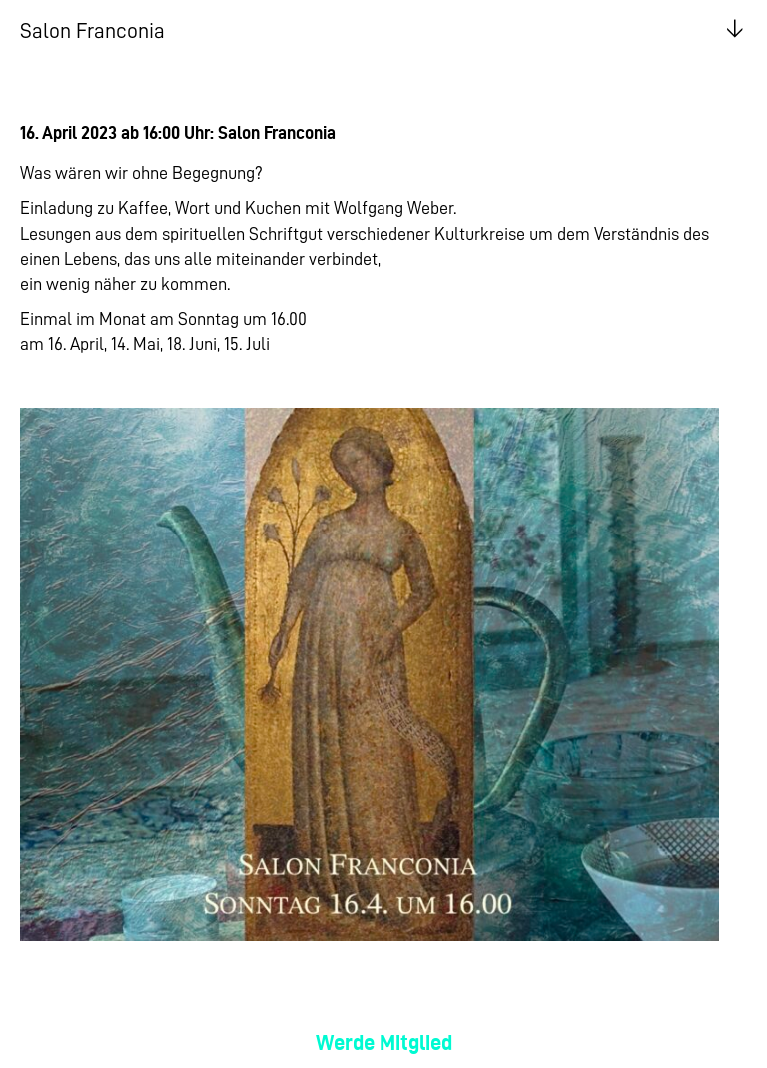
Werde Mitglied (384, 1042)
